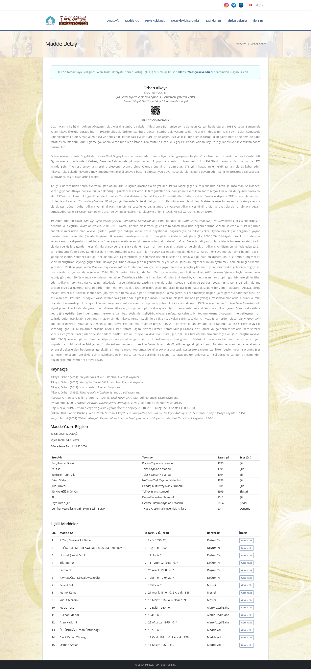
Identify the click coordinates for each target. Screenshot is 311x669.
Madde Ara (132, 20)
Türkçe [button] (256, 5)
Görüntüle (246, 540)
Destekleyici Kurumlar (185, 20)
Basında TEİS (213, 20)
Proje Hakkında (155, 20)
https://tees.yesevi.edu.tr (195, 72)
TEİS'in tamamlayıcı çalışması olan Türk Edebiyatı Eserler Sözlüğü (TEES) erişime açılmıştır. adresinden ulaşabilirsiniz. (153, 72)
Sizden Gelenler (237, 20)
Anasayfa (113, 20)
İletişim (258, 20)
